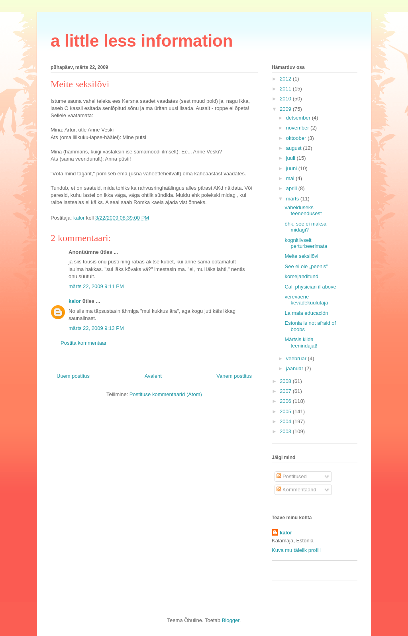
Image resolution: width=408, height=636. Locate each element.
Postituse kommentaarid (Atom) (165, 394)
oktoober (297, 138)
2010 (286, 99)
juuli (291, 158)
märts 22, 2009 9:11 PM (96, 286)
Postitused (292, 476)
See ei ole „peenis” (306, 266)
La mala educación (306, 313)
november (298, 128)
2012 (286, 79)
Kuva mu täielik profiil (296, 550)
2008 (286, 381)
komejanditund (301, 276)
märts (293, 199)
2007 (286, 391)
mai (291, 178)
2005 (286, 411)
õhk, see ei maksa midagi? (305, 227)
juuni (292, 168)
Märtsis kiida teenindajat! (300, 342)
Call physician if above (310, 287)
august (294, 148)
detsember (299, 118)
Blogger (230, 620)
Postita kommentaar (84, 343)
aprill (292, 188)
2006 (286, 401)
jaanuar (295, 368)
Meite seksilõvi (301, 256)
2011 (286, 89)
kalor (75, 301)
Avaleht (153, 376)
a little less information (142, 40)
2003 (286, 431)
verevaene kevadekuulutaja (306, 300)
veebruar (297, 358)
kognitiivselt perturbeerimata (305, 243)
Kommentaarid (296, 490)
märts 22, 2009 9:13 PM (96, 328)
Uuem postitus (73, 376)
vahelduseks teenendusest (303, 210)
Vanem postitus (234, 376)
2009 (286, 109)
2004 (286, 421)
